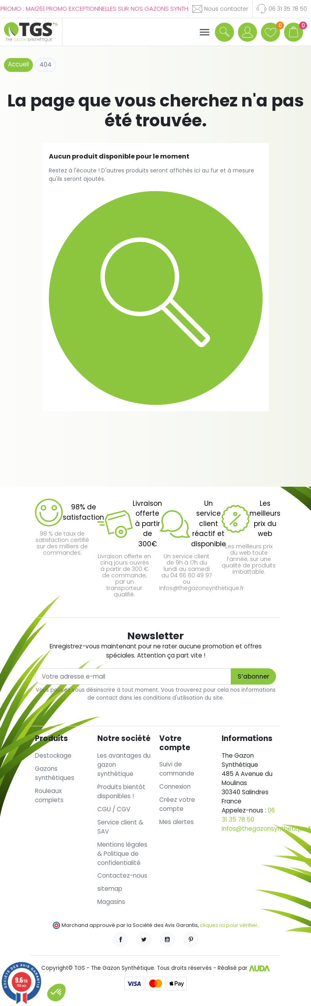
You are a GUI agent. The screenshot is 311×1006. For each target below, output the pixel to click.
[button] (224, 31)
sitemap (109, 888)
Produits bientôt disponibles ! (121, 791)
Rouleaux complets (49, 795)
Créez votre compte (177, 804)
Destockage (53, 755)
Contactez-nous (122, 875)
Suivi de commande (176, 769)
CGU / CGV (113, 809)
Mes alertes (176, 822)
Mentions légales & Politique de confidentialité (122, 853)
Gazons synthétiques (54, 773)
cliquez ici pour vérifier (228, 925)
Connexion (175, 786)
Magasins (111, 902)
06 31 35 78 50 (248, 815)
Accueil (18, 64)
